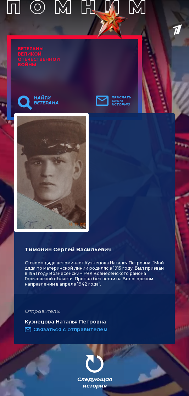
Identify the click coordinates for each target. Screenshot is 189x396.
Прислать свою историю (121, 101)
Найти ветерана (46, 100)
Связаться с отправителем (70, 329)
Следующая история (94, 382)
